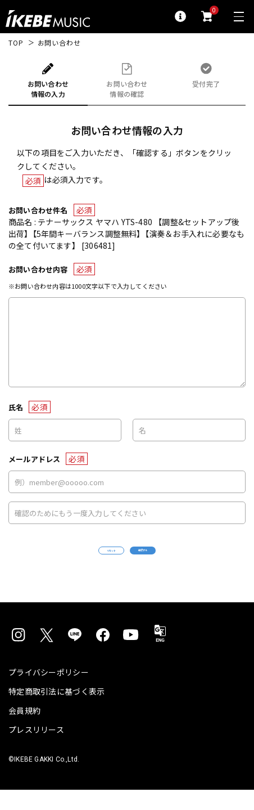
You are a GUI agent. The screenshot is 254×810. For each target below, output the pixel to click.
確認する (177, 560)
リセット (77, 561)
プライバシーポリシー (48, 692)
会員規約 (24, 731)
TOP (16, 43)
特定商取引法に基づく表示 (56, 711)
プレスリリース (36, 750)
